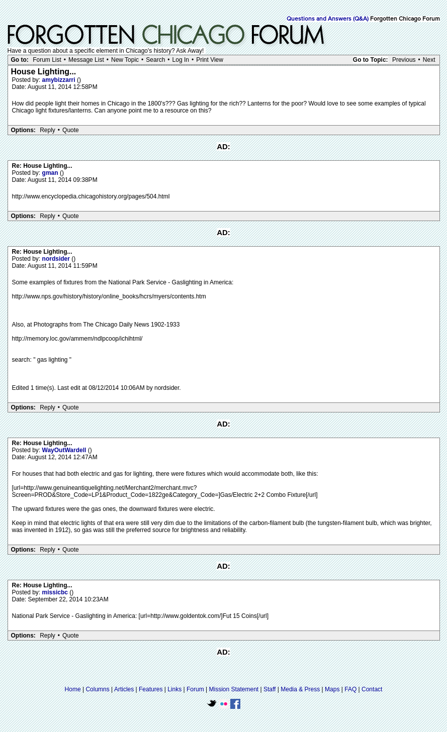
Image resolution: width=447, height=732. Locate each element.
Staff (269, 689)
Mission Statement (233, 689)
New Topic (125, 59)
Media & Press (300, 689)
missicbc (56, 592)
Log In (180, 59)
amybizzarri (59, 79)
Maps (332, 689)
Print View (209, 59)
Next (429, 59)
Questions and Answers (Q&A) (328, 19)
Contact (372, 689)
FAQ (350, 689)
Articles (124, 689)
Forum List (47, 59)
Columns (97, 689)
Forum (195, 689)
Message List (86, 59)
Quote (70, 130)
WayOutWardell (65, 450)
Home (73, 689)
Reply (47, 130)
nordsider (57, 258)
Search (155, 59)
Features (150, 689)
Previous (404, 59)
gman (51, 172)
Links (174, 689)
